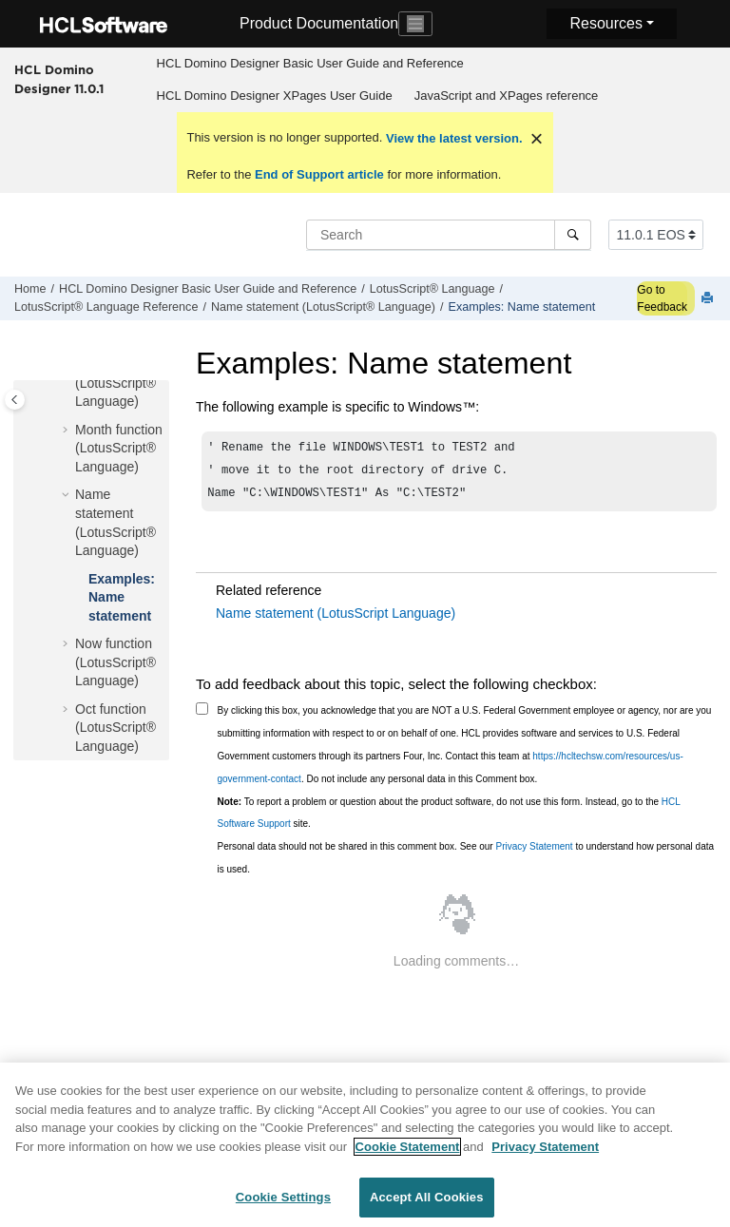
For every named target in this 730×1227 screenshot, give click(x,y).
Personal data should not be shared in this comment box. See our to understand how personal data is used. (466, 863)
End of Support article (319, 174)
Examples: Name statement (522, 307)
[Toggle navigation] (415, 23)
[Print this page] (709, 299)
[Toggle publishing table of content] (15, 400)
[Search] (572, 235)
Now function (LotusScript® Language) (115, 662)
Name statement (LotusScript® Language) (323, 307)
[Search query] (448, 235)
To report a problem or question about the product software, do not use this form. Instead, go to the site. (449, 818)
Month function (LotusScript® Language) (119, 448)
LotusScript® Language (432, 289)
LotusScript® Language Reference (106, 307)
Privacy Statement (533, 852)
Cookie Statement (407, 1156)
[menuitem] (309, 64)
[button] (67, 430)
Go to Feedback (662, 298)
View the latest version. (452, 138)
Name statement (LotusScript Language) (335, 618)
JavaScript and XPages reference (506, 95)
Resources (605, 23)
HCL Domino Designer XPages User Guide (275, 95)
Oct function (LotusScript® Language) (115, 727)
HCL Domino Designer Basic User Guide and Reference (310, 63)
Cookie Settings (283, 1207)
